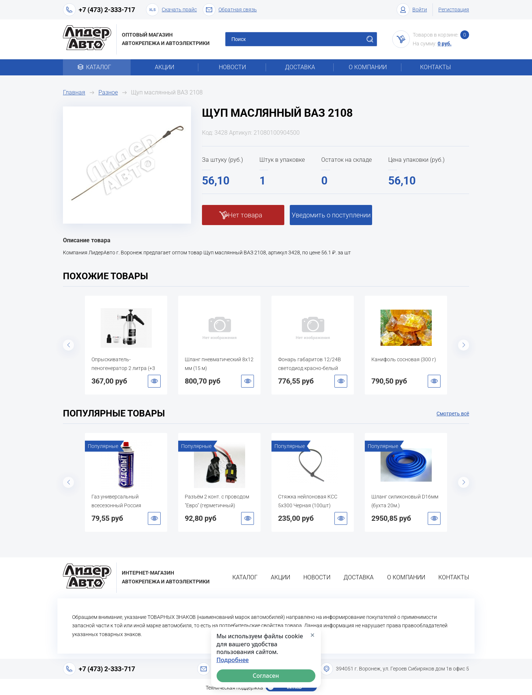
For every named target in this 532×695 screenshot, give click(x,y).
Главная (74, 92)
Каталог (96, 67)
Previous (68, 345)
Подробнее (233, 660)
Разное (108, 92)
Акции (164, 67)
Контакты (435, 67)
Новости (232, 67)
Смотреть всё (453, 413)
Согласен (266, 676)
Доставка (300, 67)
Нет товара (245, 215)
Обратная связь (230, 9)
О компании (368, 67)
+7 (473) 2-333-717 (107, 10)
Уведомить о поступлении (331, 215)
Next (463, 345)
